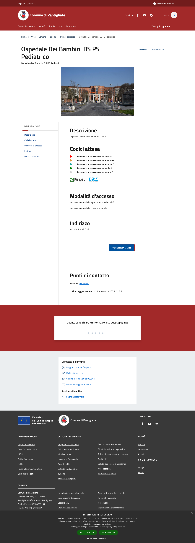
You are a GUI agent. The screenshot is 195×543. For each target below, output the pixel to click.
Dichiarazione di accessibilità (111, 507)
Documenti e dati (26, 473)
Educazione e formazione (109, 444)
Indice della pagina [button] (32, 126)
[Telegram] (149, 15)
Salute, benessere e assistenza (112, 463)
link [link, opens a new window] (123, 527)
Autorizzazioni (104, 468)
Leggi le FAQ (63, 502)
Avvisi (141, 454)
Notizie (141, 444)
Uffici (20, 454)
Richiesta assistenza (67, 507)
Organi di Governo (26, 444)
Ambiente (102, 459)
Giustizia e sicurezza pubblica (111, 449)
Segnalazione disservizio (69, 497)
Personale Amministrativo (30, 468)
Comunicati (143, 449)
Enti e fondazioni (25, 459)
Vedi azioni (158, 49)
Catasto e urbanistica (67, 468)
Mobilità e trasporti (67, 478)
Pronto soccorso (67, 36)
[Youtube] (143, 15)
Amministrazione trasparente (111, 493)
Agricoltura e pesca (107, 473)
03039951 (84, 283)
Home (24, 36)
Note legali (103, 502)
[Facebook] (136, 15)
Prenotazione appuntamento (71, 493)
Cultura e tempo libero (68, 449)
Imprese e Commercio (68, 459)
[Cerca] (174, 15)
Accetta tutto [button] (87, 532)
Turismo (61, 473)
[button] (97, 538)
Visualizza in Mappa (121, 247)
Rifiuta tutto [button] (108, 532)
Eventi (141, 472)
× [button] (192, 513)
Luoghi (53, 36)
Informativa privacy (107, 497)
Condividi (144, 49)
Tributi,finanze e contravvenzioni (113, 454)
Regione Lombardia (26, 3)
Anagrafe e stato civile (68, 444)
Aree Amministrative (27, 449)
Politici (21, 464)
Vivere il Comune (38, 36)
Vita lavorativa (64, 454)
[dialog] (97, 527)
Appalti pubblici (65, 464)
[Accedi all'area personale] (163, 3)
